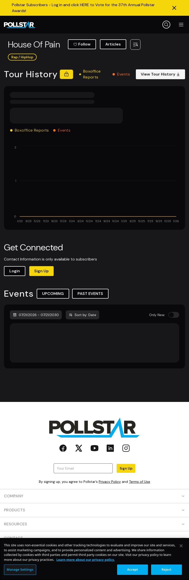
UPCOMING (53, 293)
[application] (94, 184)
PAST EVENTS (90, 293)
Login (14, 271)
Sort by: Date (82, 315)
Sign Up (41, 271)
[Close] (181, 545)
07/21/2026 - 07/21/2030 (36, 315)
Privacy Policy (110, 481)
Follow (82, 44)
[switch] (173, 315)
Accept (132, 569)
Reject (167, 569)
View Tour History (160, 74)
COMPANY (94, 496)
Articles (113, 44)
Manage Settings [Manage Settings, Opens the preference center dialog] (20, 569)
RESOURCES (94, 524)
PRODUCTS (94, 510)
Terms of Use (139, 481)
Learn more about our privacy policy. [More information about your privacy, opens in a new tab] (85, 559)
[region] (94, 559)
